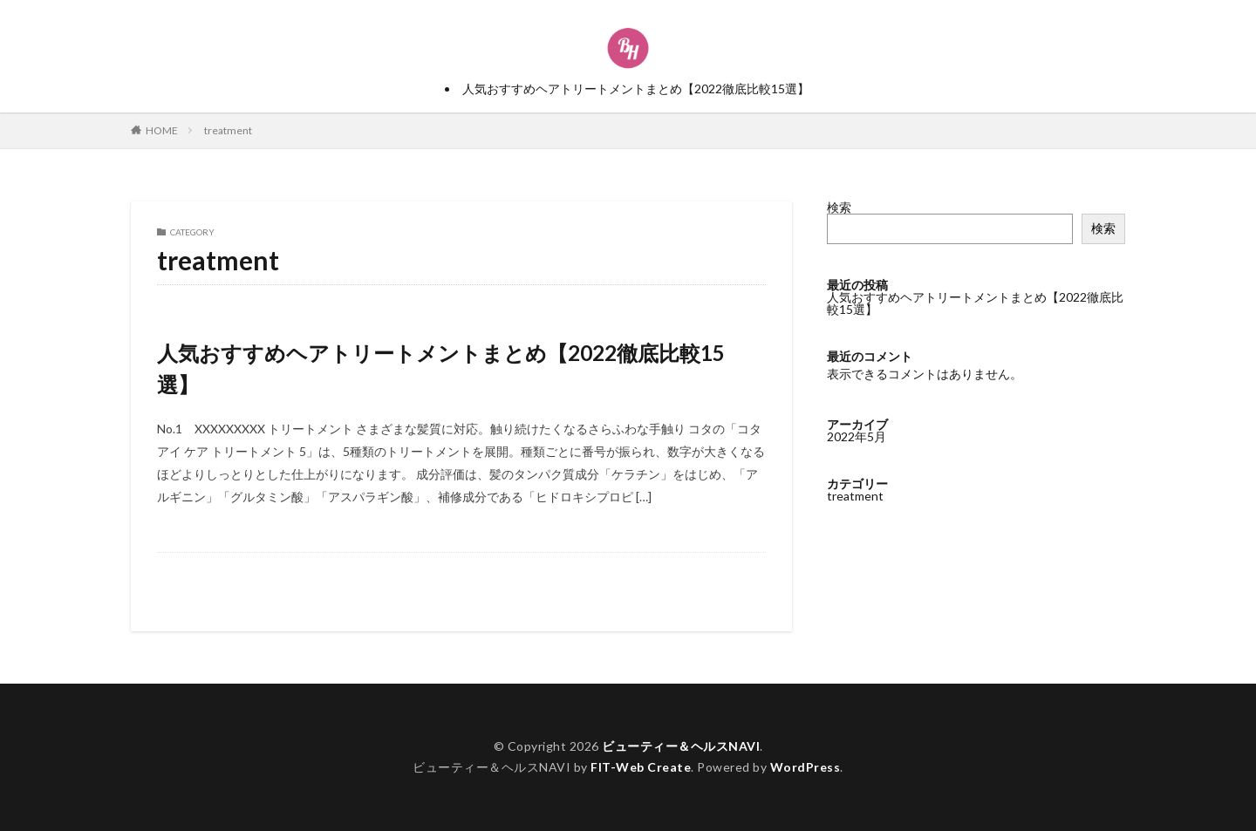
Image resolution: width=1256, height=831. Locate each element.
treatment (228, 130)
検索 (839, 207)
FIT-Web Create (640, 766)
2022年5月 (856, 436)
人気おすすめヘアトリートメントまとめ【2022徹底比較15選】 (635, 88)
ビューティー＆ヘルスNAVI (681, 746)
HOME (162, 130)
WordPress (805, 766)
